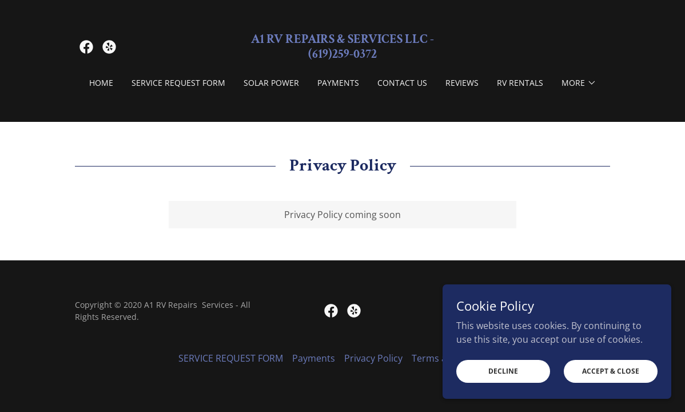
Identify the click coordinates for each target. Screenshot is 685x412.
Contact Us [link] (402, 82)
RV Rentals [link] (520, 82)
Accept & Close (610, 371)
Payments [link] (338, 82)
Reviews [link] (462, 82)
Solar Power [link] (271, 82)
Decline (503, 371)
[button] (578, 83)
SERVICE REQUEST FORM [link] (178, 82)
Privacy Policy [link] (373, 358)
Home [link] (101, 82)
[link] (86, 46)
